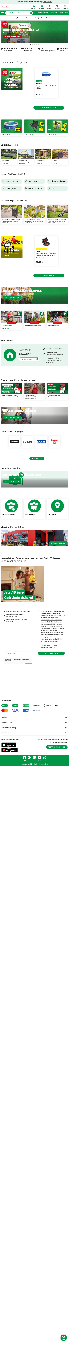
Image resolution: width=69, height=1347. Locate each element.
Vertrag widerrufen (56, 747)
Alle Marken (37, 458)
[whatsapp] (44, 757)
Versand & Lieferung (9, 728)
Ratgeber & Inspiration (39, 13)
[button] (2, 13)
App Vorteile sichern (62, 49)
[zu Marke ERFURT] (41, 442)
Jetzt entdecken (12, 297)
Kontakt (4, 717)
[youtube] (39, 757)
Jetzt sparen (48, 275)
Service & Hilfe (7, 722)
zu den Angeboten (12, 36)
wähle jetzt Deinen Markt (42, 18)
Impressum (32, 761)
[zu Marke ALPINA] (54, 442)
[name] (27, 359)
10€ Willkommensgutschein (46, 49)
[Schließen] (66, 18)
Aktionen (64, 13)
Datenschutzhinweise (47, 647)
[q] (17, 13)
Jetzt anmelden (51, 653)
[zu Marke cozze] (28, 442)
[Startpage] (5, 7)
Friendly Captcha (28, 663)
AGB (24, 761)
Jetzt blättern (47, 1)
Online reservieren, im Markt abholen (9, 49)
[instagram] (34, 757)
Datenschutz (42, 761)
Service (54, 13)
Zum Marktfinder (58, 543)
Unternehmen (6, 733)
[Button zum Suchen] (31, 13)
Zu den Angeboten (48, 107)
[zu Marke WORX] (14, 442)
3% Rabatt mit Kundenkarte (27, 49)
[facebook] (24, 757)
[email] (17, 653)
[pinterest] (29, 757)
